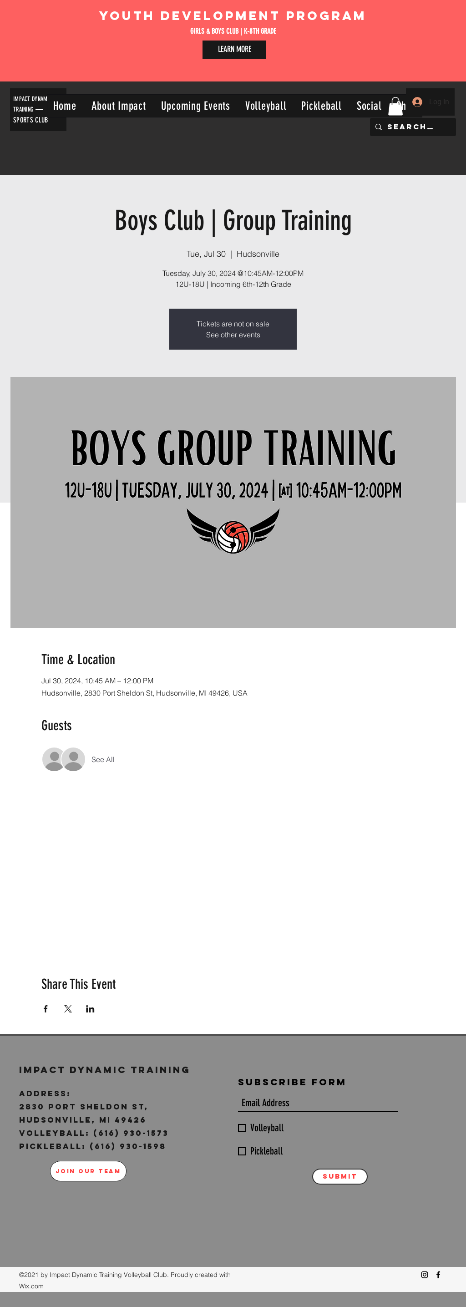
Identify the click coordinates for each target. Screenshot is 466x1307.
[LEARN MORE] (234, 50)
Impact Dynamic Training (107, 1069)
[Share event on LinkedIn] (90, 1008)
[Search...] (412, 127)
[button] (119, 106)
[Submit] (340, 1177)
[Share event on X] (68, 1008)
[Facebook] (438, 1274)
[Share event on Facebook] (45, 1008)
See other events (233, 334)
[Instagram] (424, 1274)
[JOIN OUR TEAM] (88, 1171)
